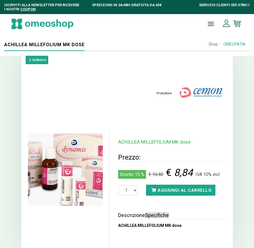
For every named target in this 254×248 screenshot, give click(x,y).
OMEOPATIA (234, 44)
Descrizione (131, 215)
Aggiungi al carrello (181, 190)
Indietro (38, 60)
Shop (213, 44)
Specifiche (157, 215)
